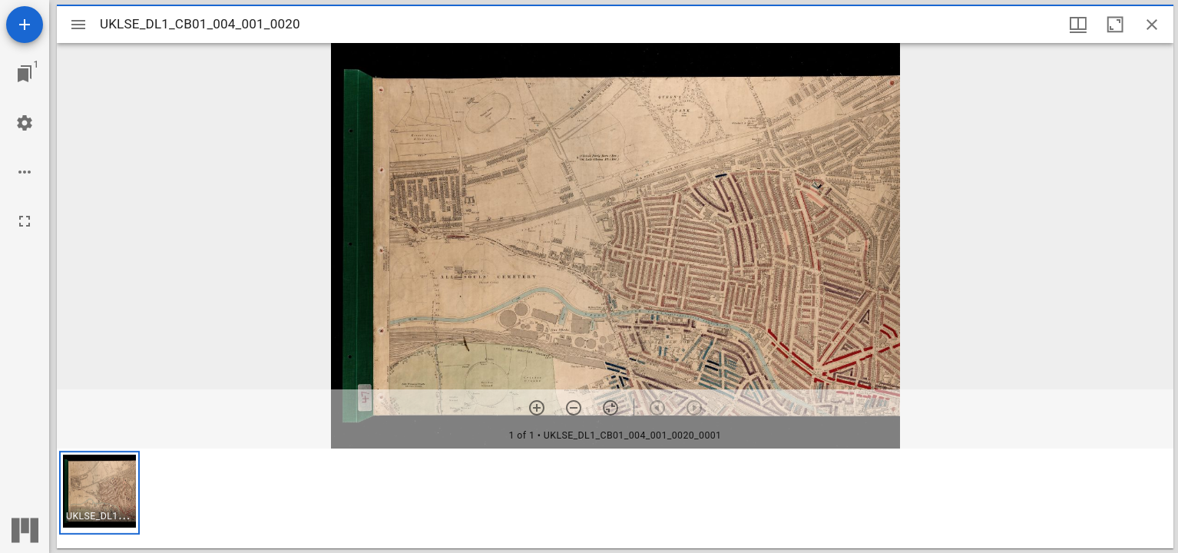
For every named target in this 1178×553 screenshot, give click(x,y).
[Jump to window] (24, 73)
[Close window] (1151, 24)
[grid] (615, 498)
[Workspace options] (24, 172)
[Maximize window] (1115, 24)
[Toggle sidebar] (78, 24)
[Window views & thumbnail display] (1078, 24)
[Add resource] (24, 24)
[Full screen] (24, 221)
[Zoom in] (536, 407)
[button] (99, 493)
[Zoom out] (573, 407)
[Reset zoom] (610, 407)
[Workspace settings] (24, 122)
